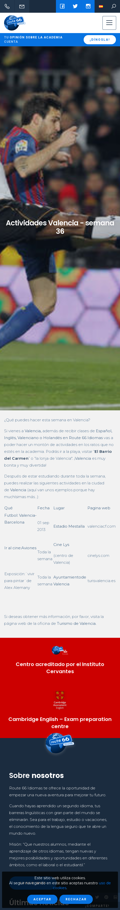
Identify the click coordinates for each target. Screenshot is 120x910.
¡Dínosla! (100, 39)
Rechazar (76, 899)
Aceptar (42, 899)
